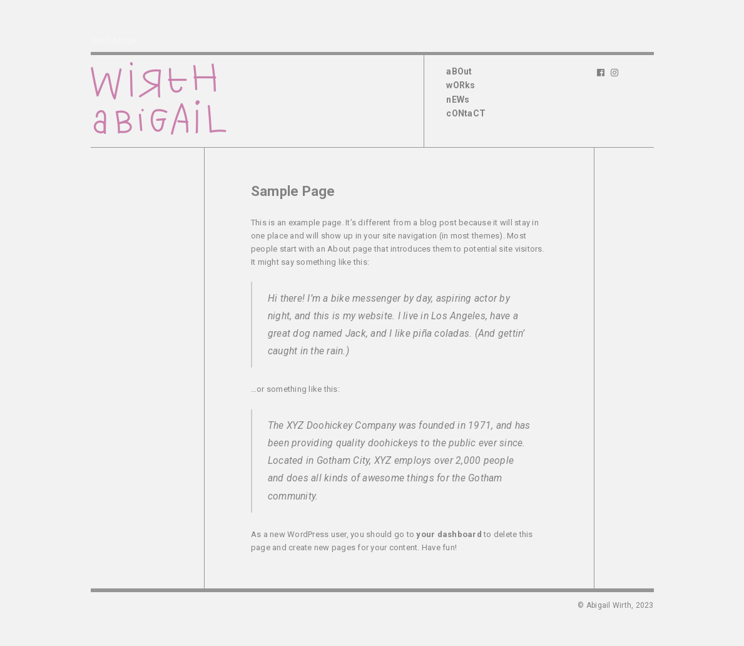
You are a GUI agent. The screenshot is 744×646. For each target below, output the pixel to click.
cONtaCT (466, 113)
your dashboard (449, 534)
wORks (460, 85)
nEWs (457, 100)
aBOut (459, 71)
